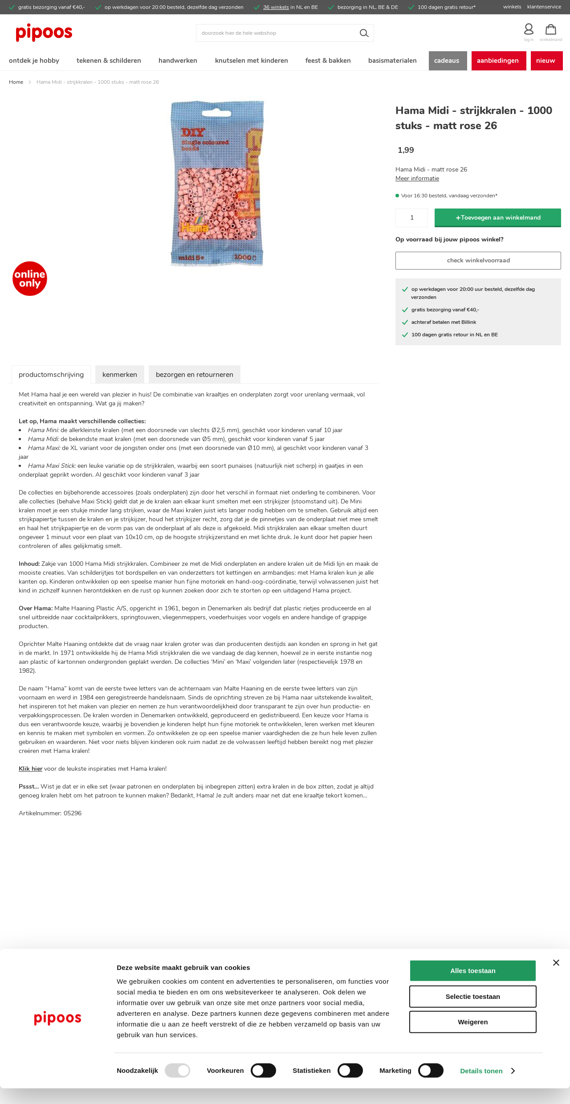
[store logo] (78, 33)
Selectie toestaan (473, 1012)
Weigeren (473, 1037)
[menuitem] (33, 61)
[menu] (285, 61)
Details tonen (481, 1086)
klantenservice (544, 6)
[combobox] (285, 33)
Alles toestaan (473, 986)
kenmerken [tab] (119, 376)
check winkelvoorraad (478, 262)
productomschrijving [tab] (51, 376)
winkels (512, 6)
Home (16, 83)
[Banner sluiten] (556, 978)
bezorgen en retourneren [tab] (194, 376)
